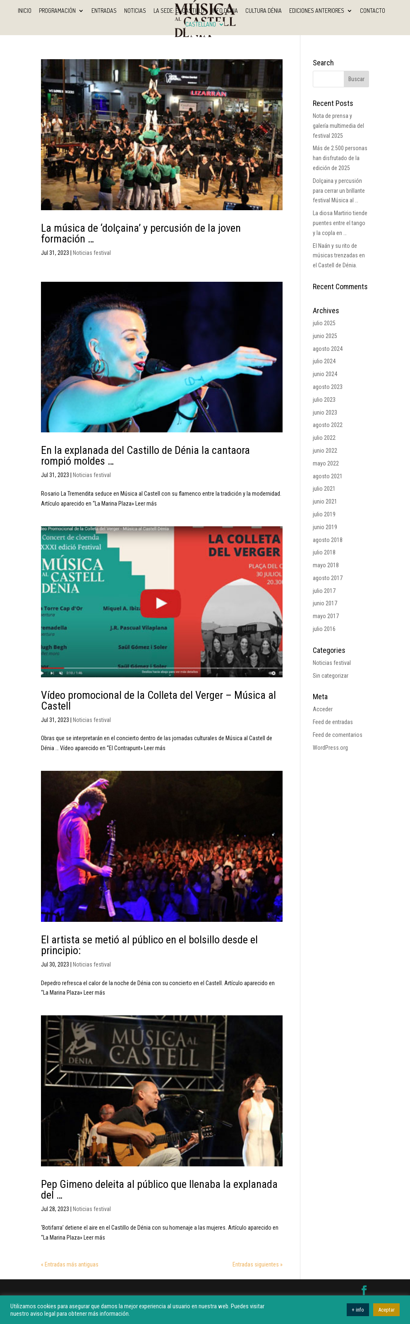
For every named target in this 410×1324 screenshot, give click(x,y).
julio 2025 (324, 323)
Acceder (323, 709)
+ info (358, 1310)
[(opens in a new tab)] (162, 134)
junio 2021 (325, 501)
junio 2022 (325, 450)
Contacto (372, 11)
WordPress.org (330, 747)
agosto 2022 (328, 425)
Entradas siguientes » (258, 1264)
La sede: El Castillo (178, 11)
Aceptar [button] (386, 1310)
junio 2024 (325, 374)
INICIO (24, 11)
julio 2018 (324, 552)
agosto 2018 (328, 540)
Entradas (104, 11)
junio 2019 (325, 527)
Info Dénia (225, 11)
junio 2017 (325, 603)
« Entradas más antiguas (69, 1264)
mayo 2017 (326, 616)
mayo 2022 (326, 463)
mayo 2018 (326, 565)
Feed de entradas (333, 722)
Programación (57, 11)
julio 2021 (324, 488)
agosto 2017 (328, 578)
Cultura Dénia (263, 11)
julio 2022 (324, 437)
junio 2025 (325, 336)
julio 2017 (324, 591)
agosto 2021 (328, 476)
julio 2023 (324, 399)
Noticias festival (92, 252)
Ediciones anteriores (316, 11)
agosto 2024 (328, 348)
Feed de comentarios (337, 735)
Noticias (135, 11)
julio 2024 (324, 361)
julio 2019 (324, 514)
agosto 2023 (328, 387)
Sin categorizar (330, 675)
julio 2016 (324, 629)
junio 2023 (325, 412)
